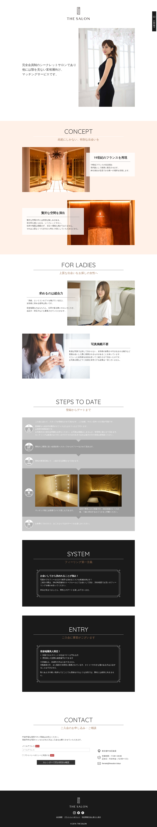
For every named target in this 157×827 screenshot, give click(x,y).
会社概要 (59, 817)
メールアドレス (30, 746)
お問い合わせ (155, 23)
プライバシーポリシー (72, 817)
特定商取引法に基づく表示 (91, 817)
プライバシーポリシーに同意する (38, 755)
